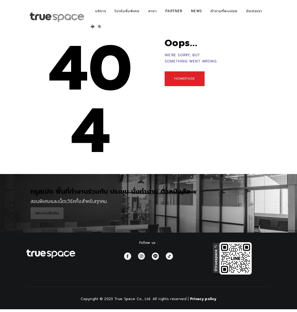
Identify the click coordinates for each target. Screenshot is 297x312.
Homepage (186, 79)
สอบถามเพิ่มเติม (47, 213)
